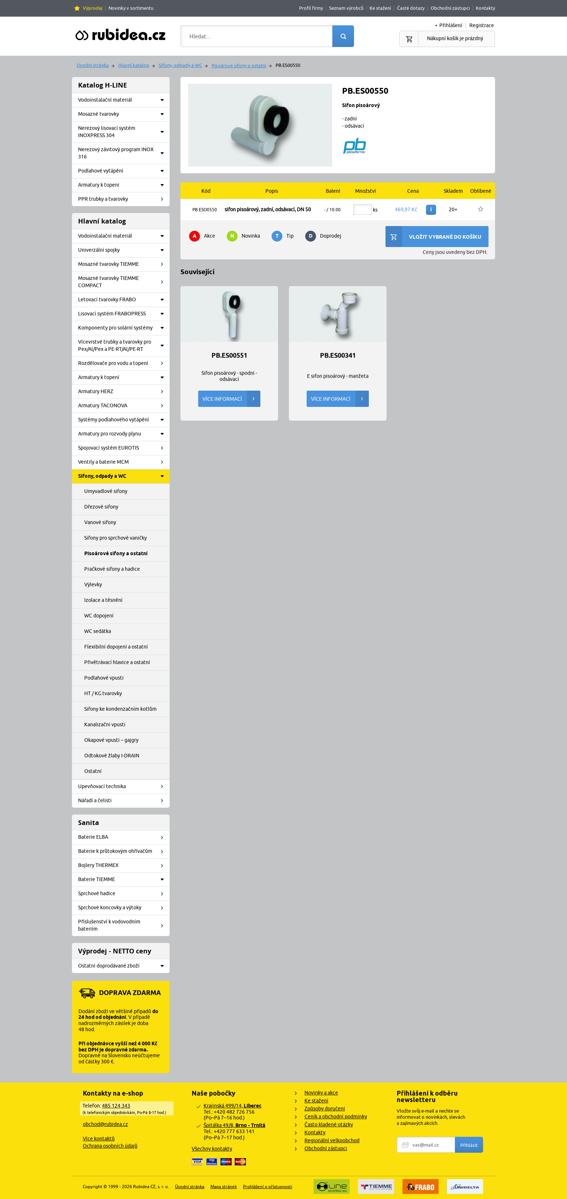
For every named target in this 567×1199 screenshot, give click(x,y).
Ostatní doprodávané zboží (123, 966)
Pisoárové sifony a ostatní (239, 65)
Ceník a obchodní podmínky (335, 1116)
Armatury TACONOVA (123, 406)
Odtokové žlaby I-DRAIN (111, 755)
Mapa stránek (223, 1186)
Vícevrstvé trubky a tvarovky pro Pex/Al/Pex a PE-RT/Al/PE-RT (123, 345)
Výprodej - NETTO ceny (114, 951)
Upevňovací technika (123, 787)
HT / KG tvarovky (103, 693)
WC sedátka (97, 631)
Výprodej (92, 8)
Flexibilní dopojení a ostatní (116, 647)
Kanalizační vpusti (104, 724)
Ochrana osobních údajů (110, 1146)
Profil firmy (311, 8)
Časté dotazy (411, 8)
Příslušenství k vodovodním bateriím (123, 925)
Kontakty (485, 8)
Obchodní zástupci (450, 8)
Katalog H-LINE (102, 85)
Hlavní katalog (133, 65)
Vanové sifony (100, 522)
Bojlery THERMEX (123, 865)
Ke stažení (380, 8)
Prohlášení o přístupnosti (267, 1186)
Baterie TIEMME (123, 879)
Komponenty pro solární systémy (123, 328)
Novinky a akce (321, 1093)
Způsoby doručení (324, 1108)
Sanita (88, 822)
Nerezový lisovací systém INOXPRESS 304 (123, 131)
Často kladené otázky (328, 1124)
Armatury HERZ (123, 392)
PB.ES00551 (229, 355)
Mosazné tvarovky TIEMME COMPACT (123, 281)
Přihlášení (450, 25)
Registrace (481, 25)
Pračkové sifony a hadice (112, 569)
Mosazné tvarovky (123, 114)
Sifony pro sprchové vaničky (115, 538)
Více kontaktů (99, 1138)
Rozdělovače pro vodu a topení (123, 363)
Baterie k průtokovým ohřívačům (123, 851)
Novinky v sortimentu (130, 8)
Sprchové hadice (123, 894)
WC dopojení (99, 615)
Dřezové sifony (101, 507)
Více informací (231, 399)
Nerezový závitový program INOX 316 (123, 153)
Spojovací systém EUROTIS (123, 448)
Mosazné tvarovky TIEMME (123, 264)
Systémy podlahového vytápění (123, 420)
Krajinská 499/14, (232, 1106)
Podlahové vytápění (123, 171)
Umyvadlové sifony (105, 491)
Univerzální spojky (123, 250)
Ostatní (93, 771)
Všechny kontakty (212, 1149)
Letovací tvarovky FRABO (123, 300)
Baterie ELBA (123, 837)
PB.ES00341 (338, 355)
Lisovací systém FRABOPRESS (123, 314)
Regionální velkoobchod (331, 1140)
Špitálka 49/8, (234, 1125)
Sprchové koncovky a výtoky (123, 908)
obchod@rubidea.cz (105, 1124)
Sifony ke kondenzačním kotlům (120, 709)
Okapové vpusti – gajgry (111, 740)
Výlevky (93, 584)
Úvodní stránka (93, 65)
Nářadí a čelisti (123, 801)
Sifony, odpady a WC (180, 65)
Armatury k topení (123, 185)
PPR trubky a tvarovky (123, 199)
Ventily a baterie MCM (123, 462)
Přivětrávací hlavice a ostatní (117, 662)
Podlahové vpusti (104, 678)
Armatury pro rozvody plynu (123, 434)
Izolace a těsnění (103, 600)
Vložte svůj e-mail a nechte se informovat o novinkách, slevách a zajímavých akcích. (431, 1117)
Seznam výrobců (346, 8)
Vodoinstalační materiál (123, 100)
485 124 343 (116, 1106)
